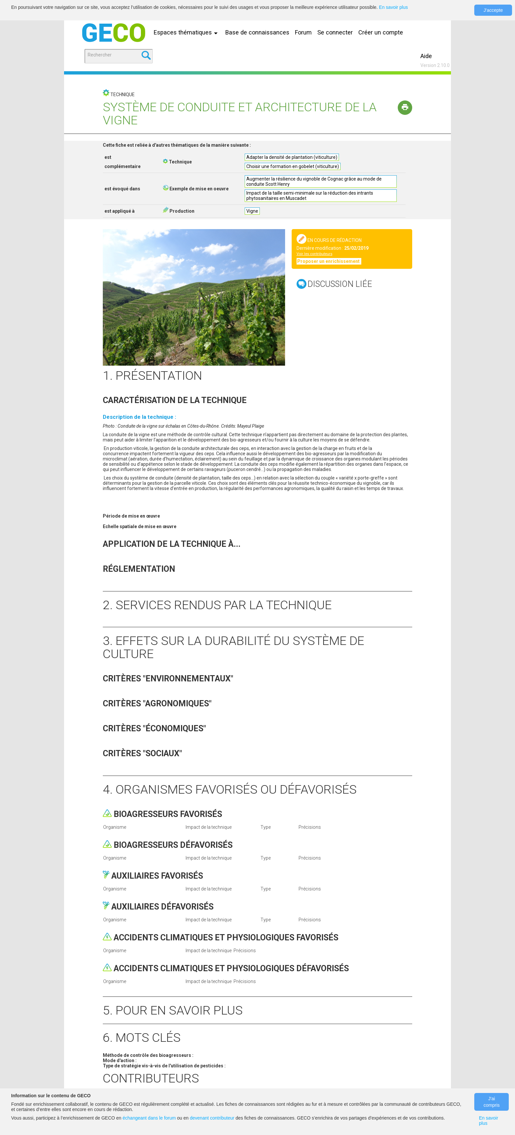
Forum (303, 32)
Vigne (252, 211)
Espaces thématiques (187, 32)
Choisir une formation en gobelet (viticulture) (292, 166)
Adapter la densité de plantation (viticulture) (291, 157)
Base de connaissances (257, 32)
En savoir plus (393, 7)
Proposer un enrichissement (329, 261)
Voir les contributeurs (314, 254)
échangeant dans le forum (149, 1118)
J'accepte (493, 10)
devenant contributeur (212, 1118)
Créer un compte (380, 32)
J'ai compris (491, 1102)
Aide (426, 56)
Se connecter (335, 32)
